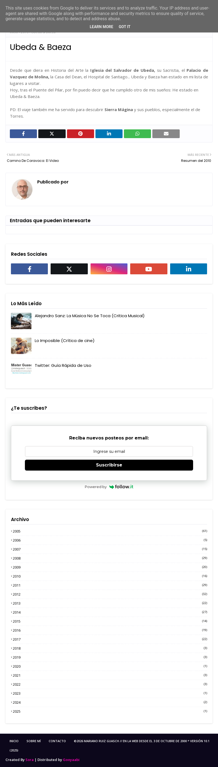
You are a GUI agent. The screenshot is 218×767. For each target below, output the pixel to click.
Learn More (101, 27)
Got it (124, 27)
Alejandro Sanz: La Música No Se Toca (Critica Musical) (90, 316)
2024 (110, 702)
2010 (110, 576)
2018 (110, 648)
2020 (110, 666)
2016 (110, 630)
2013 (110, 603)
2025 (110, 711)
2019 (110, 657)
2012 (110, 594)
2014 (110, 612)
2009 (110, 567)
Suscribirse (109, 465)
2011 (110, 585)
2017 (110, 639)
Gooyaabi (71, 759)
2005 (110, 531)
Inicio (14, 741)
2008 (110, 558)
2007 (110, 549)
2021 (110, 675)
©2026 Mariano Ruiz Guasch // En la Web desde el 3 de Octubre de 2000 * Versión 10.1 (142, 741)
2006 (110, 540)
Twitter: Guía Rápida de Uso (63, 365)
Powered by (109, 486)
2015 (110, 621)
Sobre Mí (34, 741)
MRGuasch (81, 182)
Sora (29, 759)
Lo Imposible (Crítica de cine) (65, 340)
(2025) (14, 750)
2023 (110, 693)
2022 (110, 684)
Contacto (57, 741)
